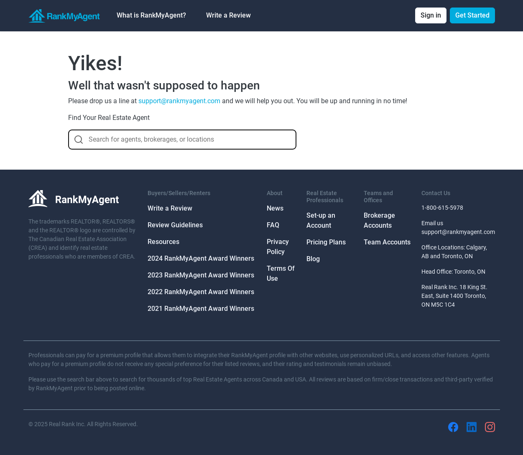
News (275, 208)
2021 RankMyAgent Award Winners (201, 309)
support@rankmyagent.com (179, 101)
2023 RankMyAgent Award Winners (201, 275)
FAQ (273, 225)
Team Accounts (387, 242)
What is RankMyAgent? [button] (151, 15)
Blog (313, 259)
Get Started (472, 15)
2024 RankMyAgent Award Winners (201, 258)
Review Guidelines (175, 225)
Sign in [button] (431, 15)
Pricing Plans (326, 242)
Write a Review (228, 15)
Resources (163, 242)
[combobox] (182, 140)
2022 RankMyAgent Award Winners (201, 292)
